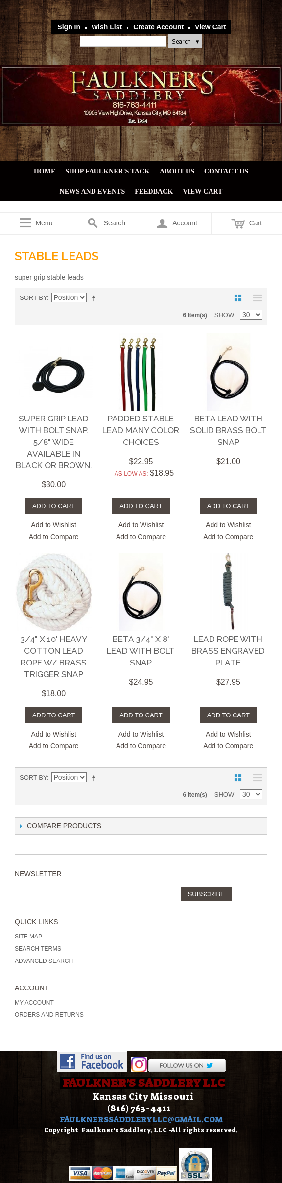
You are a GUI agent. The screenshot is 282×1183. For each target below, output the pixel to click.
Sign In (68, 27)
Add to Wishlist (53, 525)
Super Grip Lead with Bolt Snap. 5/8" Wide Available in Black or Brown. (54, 442)
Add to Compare (54, 537)
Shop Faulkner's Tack (107, 171)
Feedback (154, 191)
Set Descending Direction (95, 298)
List (255, 298)
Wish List (107, 27)
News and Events (92, 191)
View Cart (210, 27)
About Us (177, 171)
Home (44, 171)
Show (224, 315)
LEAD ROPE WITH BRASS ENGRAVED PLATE (228, 650)
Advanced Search (44, 961)
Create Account (158, 27)
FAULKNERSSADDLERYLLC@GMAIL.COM (141, 1119)
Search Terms (38, 948)
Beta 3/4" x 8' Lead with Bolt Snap (141, 650)
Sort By (33, 297)
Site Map (28, 936)
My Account (34, 1002)
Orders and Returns (49, 1014)
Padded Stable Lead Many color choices (140, 430)
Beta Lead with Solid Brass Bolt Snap (228, 430)
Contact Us (226, 171)
